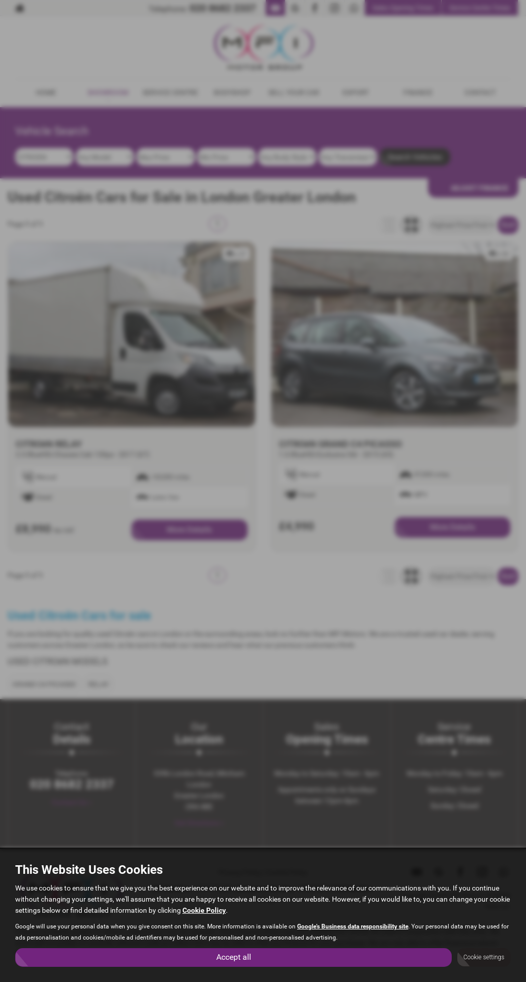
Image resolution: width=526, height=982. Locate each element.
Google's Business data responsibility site (352, 926)
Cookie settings (483, 957)
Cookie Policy (204, 910)
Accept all (233, 957)
